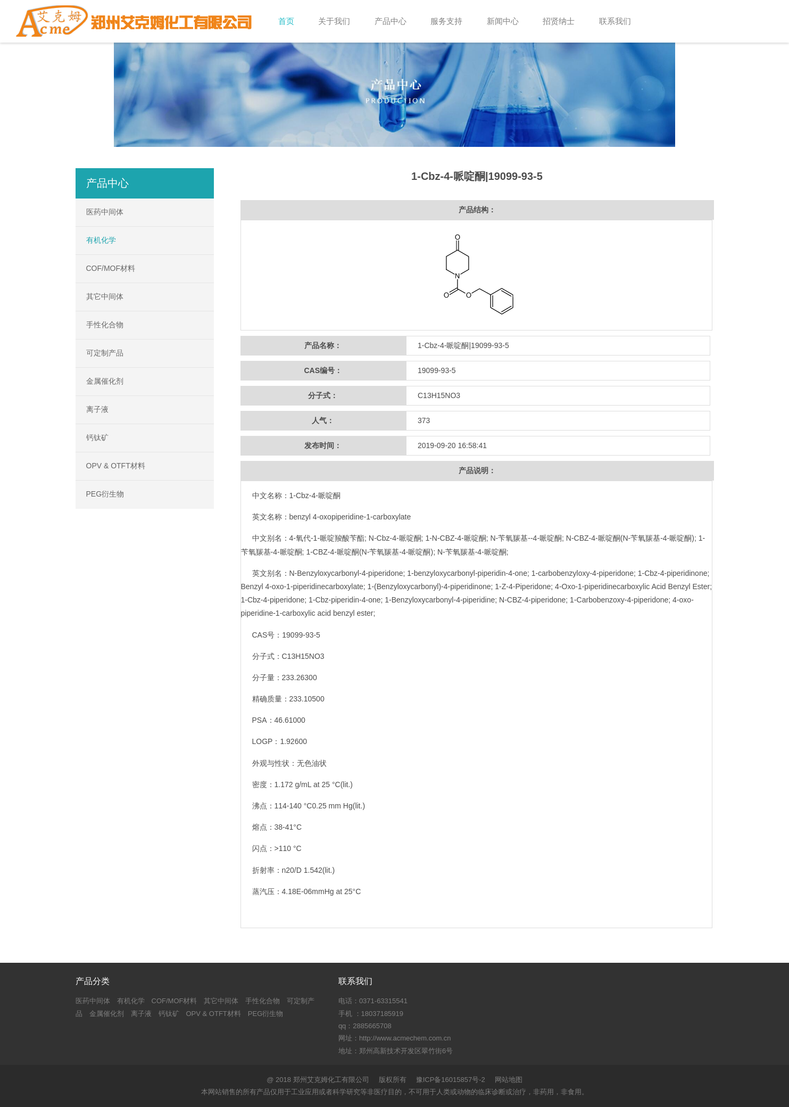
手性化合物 (104, 324)
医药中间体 (104, 212)
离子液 (97, 409)
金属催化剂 (104, 381)
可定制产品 (104, 353)
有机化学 (101, 240)
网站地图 (508, 1080)
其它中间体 (104, 296)
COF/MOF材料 (111, 268)
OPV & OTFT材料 (115, 465)
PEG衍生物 (105, 494)
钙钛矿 (97, 437)
